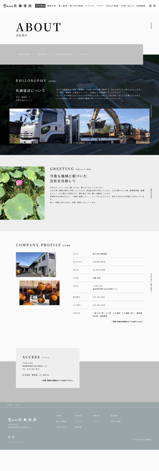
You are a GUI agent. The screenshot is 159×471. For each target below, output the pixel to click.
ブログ (100, 5)
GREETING (43, 54)
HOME (59, 415)
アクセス (89, 5)
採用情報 (141, 5)
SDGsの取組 (112, 5)
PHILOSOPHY (23, 54)
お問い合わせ (127, 5)
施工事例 (63, 5)
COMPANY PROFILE (66, 54)
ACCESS (88, 54)
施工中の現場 (76, 5)
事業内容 (51, 5)
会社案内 (40, 5)
